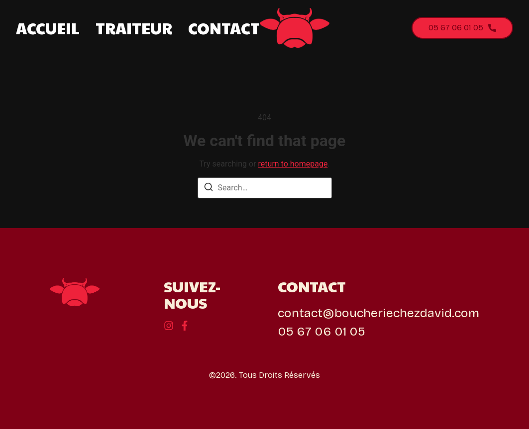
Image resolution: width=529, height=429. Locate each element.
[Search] (208, 188)
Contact (224, 28)
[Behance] (169, 326)
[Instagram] (185, 326)
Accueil (48, 28)
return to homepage (293, 164)
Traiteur (134, 28)
